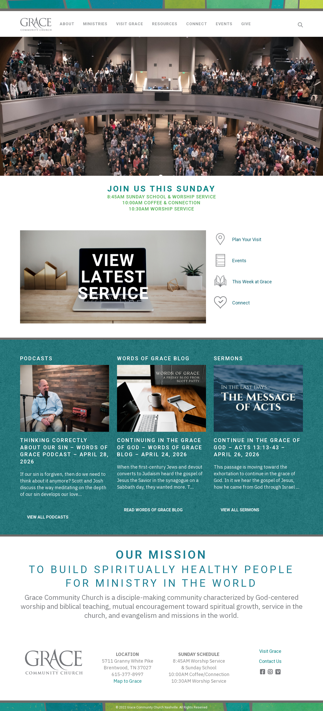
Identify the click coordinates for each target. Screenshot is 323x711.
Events (239, 260)
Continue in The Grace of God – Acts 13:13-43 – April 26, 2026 (257, 447)
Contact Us (270, 661)
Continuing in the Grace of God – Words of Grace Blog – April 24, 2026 (159, 447)
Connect (241, 302)
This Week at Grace (252, 281)
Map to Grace (127, 681)
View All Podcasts (47, 517)
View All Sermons (240, 509)
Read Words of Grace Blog (153, 509)
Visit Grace (270, 651)
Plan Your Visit (246, 239)
